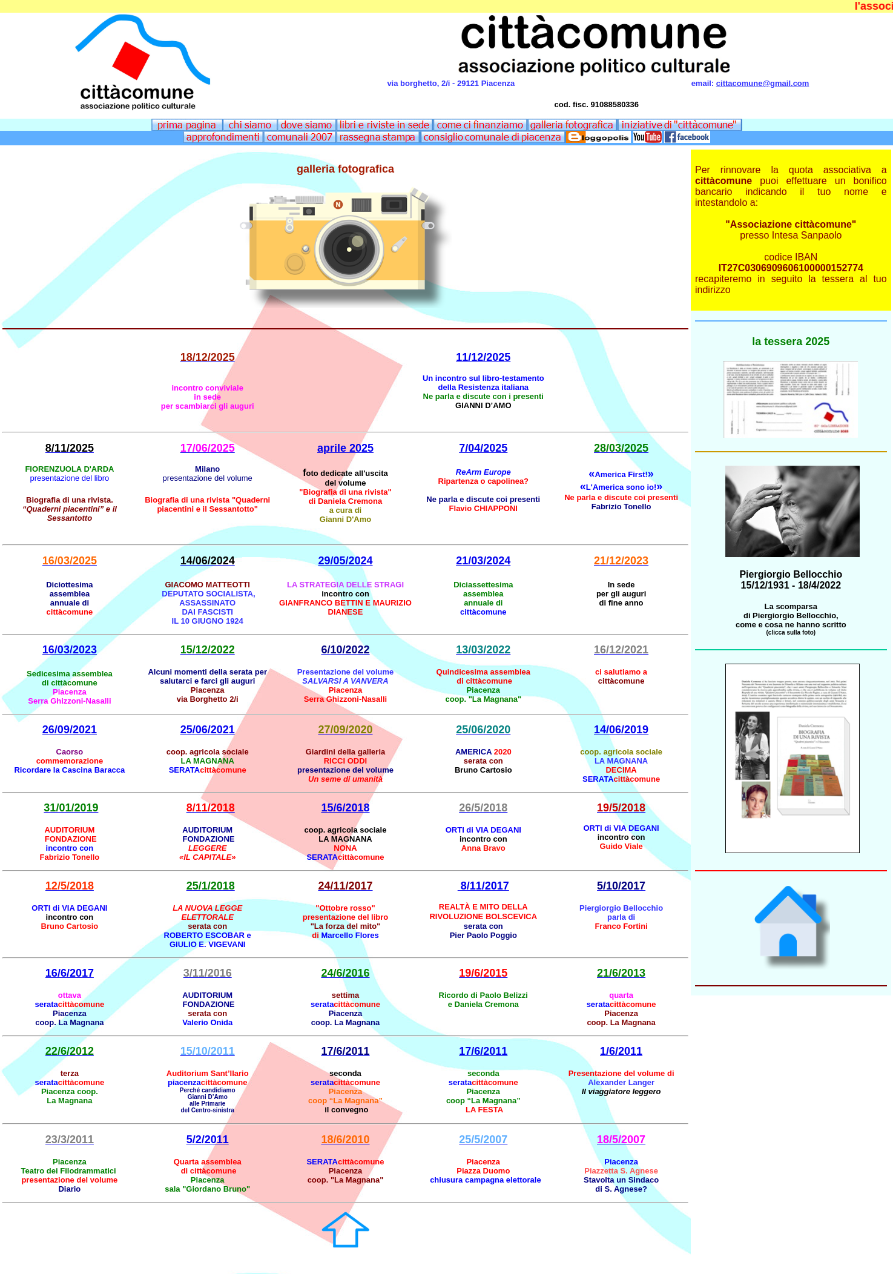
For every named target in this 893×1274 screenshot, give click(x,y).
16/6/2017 (69, 973)
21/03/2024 (483, 561)
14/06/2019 (621, 730)
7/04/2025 (483, 448)
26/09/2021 (69, 730)
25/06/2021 (207, 730)
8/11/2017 (483, 886)
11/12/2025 (483, 357)
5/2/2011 (207, 1140)
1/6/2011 (621, 1051)
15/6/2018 (345, 808)
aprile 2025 (345, 448)
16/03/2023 (69, 650)
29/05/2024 (345, 561)
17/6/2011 (483, 1051)
